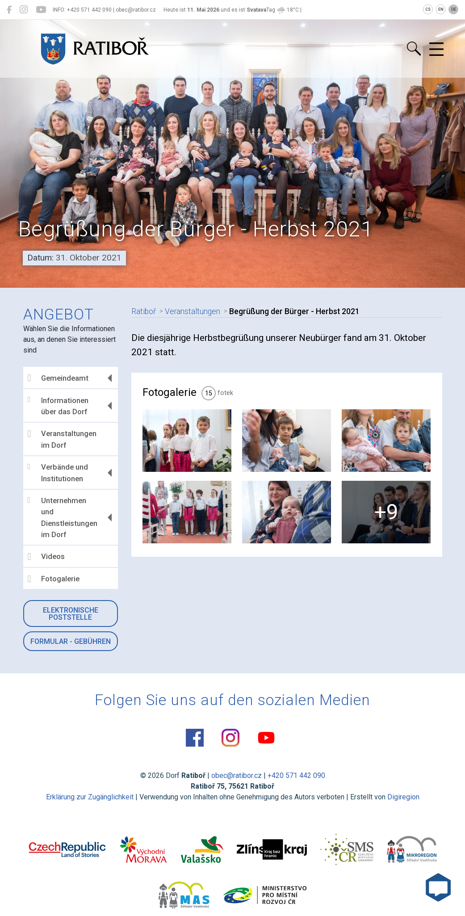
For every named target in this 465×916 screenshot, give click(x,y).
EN (441, 9)
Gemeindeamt (59, 378)
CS (428, 9)
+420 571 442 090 (296, 775)
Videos (46, 557)
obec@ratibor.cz (236, 775)
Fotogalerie (54, 579)
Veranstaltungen (192, 311)
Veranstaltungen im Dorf (62, 439)
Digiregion (403, 797)
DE (453, 9)
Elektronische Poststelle (70, 614)
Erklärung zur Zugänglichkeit (90, 797)
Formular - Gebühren (70, 641)
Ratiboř (143, 311)
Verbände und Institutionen (58, 472)
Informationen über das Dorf (58, 405)
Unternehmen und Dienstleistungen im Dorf (63, 517)
